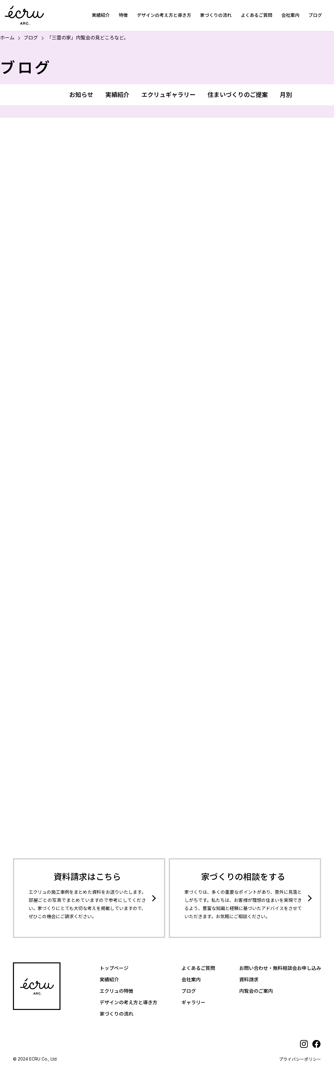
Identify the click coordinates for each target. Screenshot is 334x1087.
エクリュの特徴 (116, 991)
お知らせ (81, 94)
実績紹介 (101, 15)
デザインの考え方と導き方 (164, 15)
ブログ (315, 15)
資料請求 (248, 980)
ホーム (7, 38)
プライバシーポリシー (300, 1059)
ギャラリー (193, 1002)
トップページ (114, 968)
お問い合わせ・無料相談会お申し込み (280, 968)
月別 (286, 94)
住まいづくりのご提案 (238, 94)
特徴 (123, 15)
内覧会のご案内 (256, 991)
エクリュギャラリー (168, 94)
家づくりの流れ (216, 15)
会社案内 (290, 15)
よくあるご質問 (256, 15)
